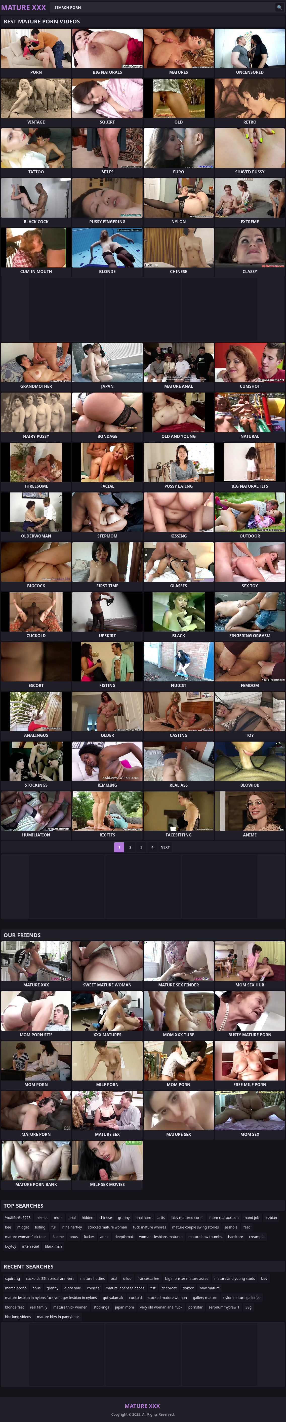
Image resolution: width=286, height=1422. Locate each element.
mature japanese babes (125, 1288)
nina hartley (72, 1227)
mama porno (16, 1288)
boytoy (10, 1246)
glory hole (72, 1288)
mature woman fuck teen (26, 1236)
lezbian (271, 1217)
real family (38, 1307)
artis (161, 1217)
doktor (188, 1288)
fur (53, 1227)
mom (58, 1217)
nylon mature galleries (241, 1297)
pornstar (195, 1307)
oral (114, 1278)
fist (152, 1288)
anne (104, 1236)
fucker (89, 1236)
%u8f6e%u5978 (17, 1217)
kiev (264, 1278)
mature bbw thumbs (205, 1236)
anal (72, 1217)
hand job (252, 1217)
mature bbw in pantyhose (58, 1316)
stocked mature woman (107, 1227)
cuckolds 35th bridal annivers (50, 1278)
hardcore (235, 1236)
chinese (105, 1217)
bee (8, 1227)
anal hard (143, 1217)
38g (249, 1307)
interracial (30, 1246)
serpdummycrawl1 (224, 1307)
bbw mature (210, 1288)
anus (74, 1236)
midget (23, 1227)
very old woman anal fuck (161, 1307)
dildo (127, 1278)
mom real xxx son (223, 1217)
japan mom (124, 1307)
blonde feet (14, 1307)
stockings (101, 1307)
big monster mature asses (186, 1278)
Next (165, 847)
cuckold (135, 1297)
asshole (231, 1227)
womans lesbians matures (160, 1236)
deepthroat (124, 1236)
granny (124, 1217)
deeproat (169, 1288)
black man (53, 1246)
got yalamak (113, 1297)
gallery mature (205, 1297)
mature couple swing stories (195, 1227)
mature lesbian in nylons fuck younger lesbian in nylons (51, 1297)
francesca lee (148, 1278)
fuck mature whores (149, 1227)
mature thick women (70, 1307)
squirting (12, 1278)
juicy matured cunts (187, 1217)
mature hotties (92, 1278)
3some (58, 1236)
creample (256, 1236)
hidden (87, 1217)
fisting (40, 1227)
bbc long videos (18, 1316)
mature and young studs (234, 1278)
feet (246, 1227)
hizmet (42, 1217)
